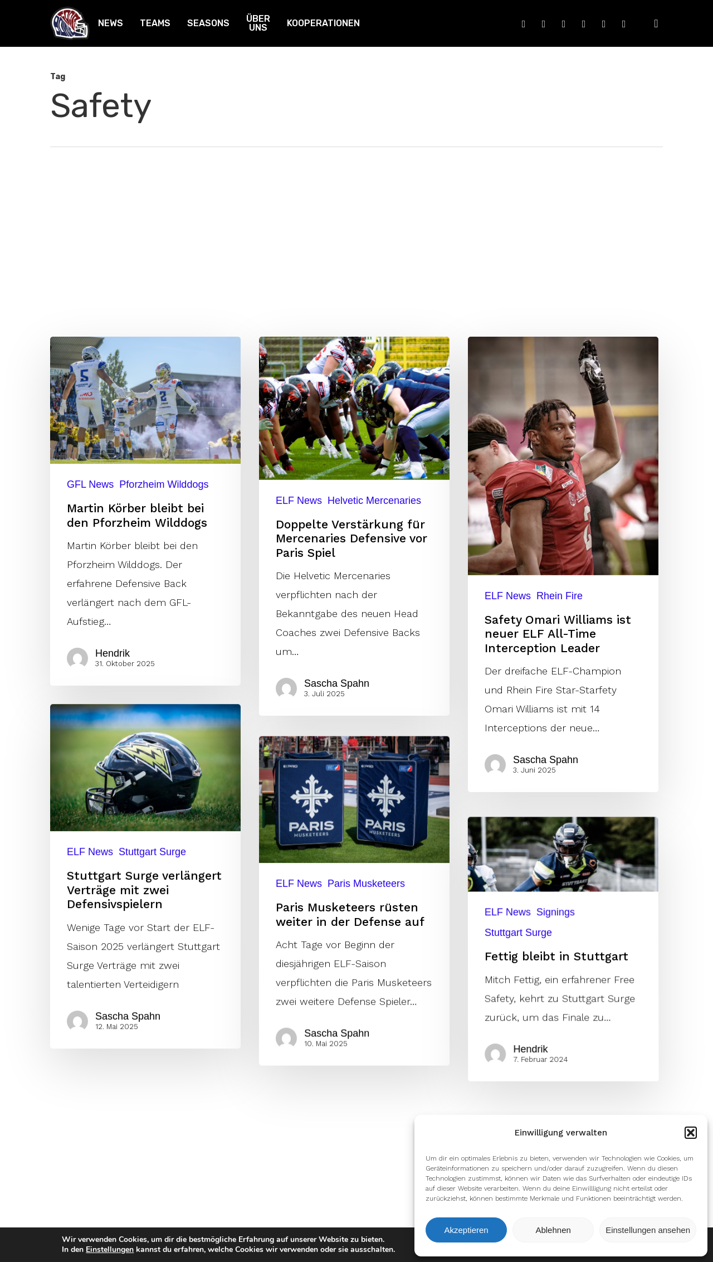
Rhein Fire (559, 595)
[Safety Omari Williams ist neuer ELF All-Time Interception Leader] (563, 564)
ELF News (299, 500)
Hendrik (112, 653)
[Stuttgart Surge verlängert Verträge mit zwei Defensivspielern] (142, 1010)
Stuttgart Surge (153, 985)
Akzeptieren (466, 1230)
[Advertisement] (356, 231)
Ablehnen (552, 1230)
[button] (690, 1132)
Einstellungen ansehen (647, 1230)
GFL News (90, 484)
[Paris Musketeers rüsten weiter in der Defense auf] (354, 1087)
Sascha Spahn (336, 683)
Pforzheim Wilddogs (163, 484)
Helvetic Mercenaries (374, 500)
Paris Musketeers (366, 1066)
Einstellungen (110, 1250)
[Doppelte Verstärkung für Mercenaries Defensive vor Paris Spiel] (354, 526)
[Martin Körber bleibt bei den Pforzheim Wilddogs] (145, 511)
